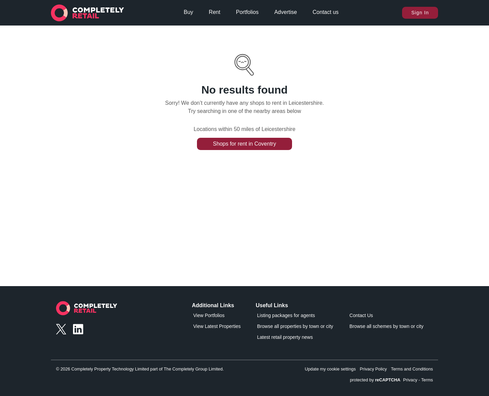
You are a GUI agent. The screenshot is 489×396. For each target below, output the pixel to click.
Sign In (420, 12)
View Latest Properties (217, 326)
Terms (427, 379)
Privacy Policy (373, 369)
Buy (188, 12)
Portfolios (247, 12)
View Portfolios (208, 315)
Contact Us (361, 315)
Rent (214, 12)
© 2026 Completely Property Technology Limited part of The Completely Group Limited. (140, 369)
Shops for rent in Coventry (244, 144)
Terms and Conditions (412, 369)
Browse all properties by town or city (295, 326)
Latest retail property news (285, 337)
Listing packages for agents (286, 315)
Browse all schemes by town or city (386, 326)
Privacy (410, 379)
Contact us (326, 12)
